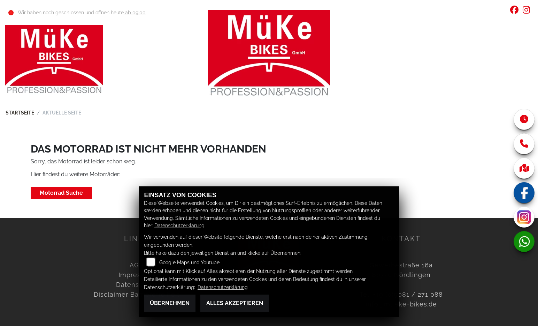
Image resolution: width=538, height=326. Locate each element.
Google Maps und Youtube (189, 262)
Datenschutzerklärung (179, 225)
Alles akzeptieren (234, 303)
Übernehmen (170, 303)
